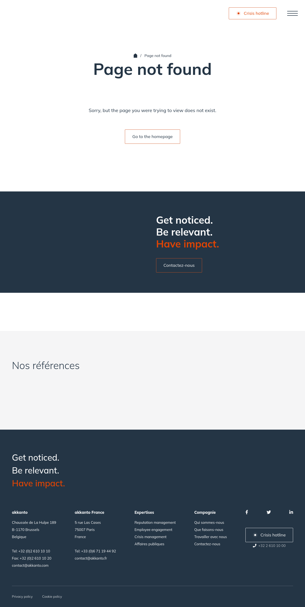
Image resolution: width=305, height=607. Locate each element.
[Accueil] (135, 55)
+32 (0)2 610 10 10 (34, 551)
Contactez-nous (207, 544)
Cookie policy (52, 596)
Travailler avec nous (210, 537)
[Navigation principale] (292, 13)
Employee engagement (154, 529)
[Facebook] (246, 512)
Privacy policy (22, 596)
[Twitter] (269, 512)
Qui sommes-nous (209, 522)
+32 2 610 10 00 (272, 545)
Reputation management (155, 522)
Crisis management (151, 537)
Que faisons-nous (208, 529)
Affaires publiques (149, 544)
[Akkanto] (27, 13)
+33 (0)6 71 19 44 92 (98, 551)
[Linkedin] (291, 512)
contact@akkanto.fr (91, 558)
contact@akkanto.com (30, 565)
